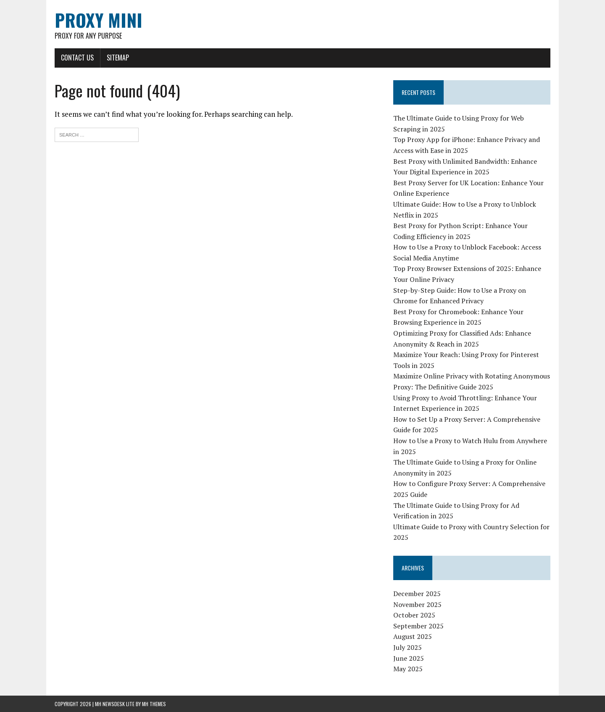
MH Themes (154, 703)
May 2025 (408, 668)
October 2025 (414, 615)
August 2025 (412, 636)
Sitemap (118, 58)
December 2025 (417, 593)
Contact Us (77, 58)
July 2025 (407, 647)
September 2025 (418, 626)
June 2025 (408, 658)
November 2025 (417, 604)
